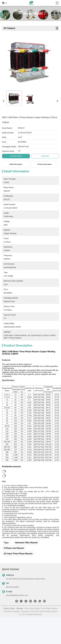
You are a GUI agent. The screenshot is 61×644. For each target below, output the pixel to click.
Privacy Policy (8, 608)
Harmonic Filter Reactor (26, 543)
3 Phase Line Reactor (14, 548)
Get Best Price (16, 156)
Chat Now (45, 156)
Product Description (44, 164)
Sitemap (19, 608)
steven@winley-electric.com (17, 595)
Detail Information (15, 164)
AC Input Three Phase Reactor (18, 554)
